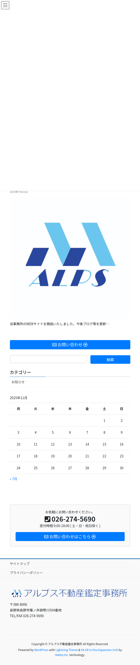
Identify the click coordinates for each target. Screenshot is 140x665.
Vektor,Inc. (62, 655)
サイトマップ (20, 563)
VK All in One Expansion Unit (99, 650)
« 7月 (13, 478)
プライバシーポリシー (26, 572)
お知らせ (18, 381)
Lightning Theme (66, 650)
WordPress (41, 650)
